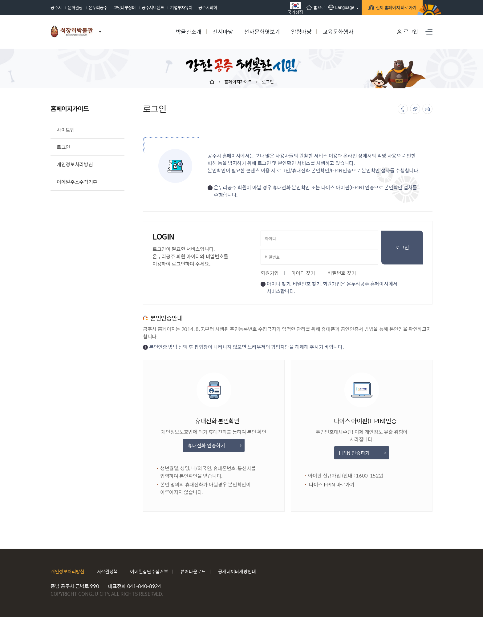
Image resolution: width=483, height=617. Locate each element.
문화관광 (75, 7)
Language (335, 7)
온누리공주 (98, 7)
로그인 (411, 31)
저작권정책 (107, 571)
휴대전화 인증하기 (214, 445)
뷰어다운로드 (192, 571)
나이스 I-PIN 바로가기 (337, 484)
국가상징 (289, 8)
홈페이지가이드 (238, 81)
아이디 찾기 (303, 273)
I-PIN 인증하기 (362, 453)
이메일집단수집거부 (149, 571)
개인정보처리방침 (67, 571)
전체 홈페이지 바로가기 (389, 8)
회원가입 (270, 273)
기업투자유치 (181, 7)
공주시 (56, 7)
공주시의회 (207, 7)
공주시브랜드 (153, 7)
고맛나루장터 (124, 7)
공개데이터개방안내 (237, 571)
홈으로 (309, 7)
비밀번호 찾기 (341, 273)
